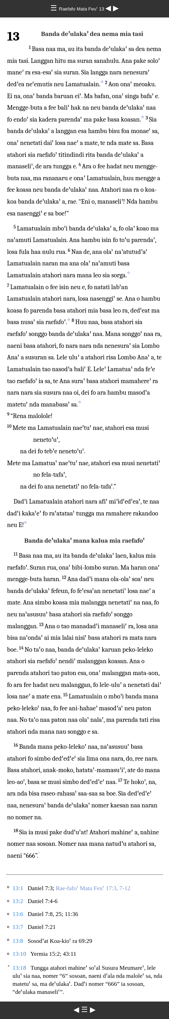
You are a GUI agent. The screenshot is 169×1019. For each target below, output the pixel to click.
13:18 (19, 968)
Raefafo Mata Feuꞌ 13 (82, 9)
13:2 (18, 901)
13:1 (18, 888)
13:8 (18, 941)
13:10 (19, 954)
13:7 (18, 927)
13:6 (18, 914)
